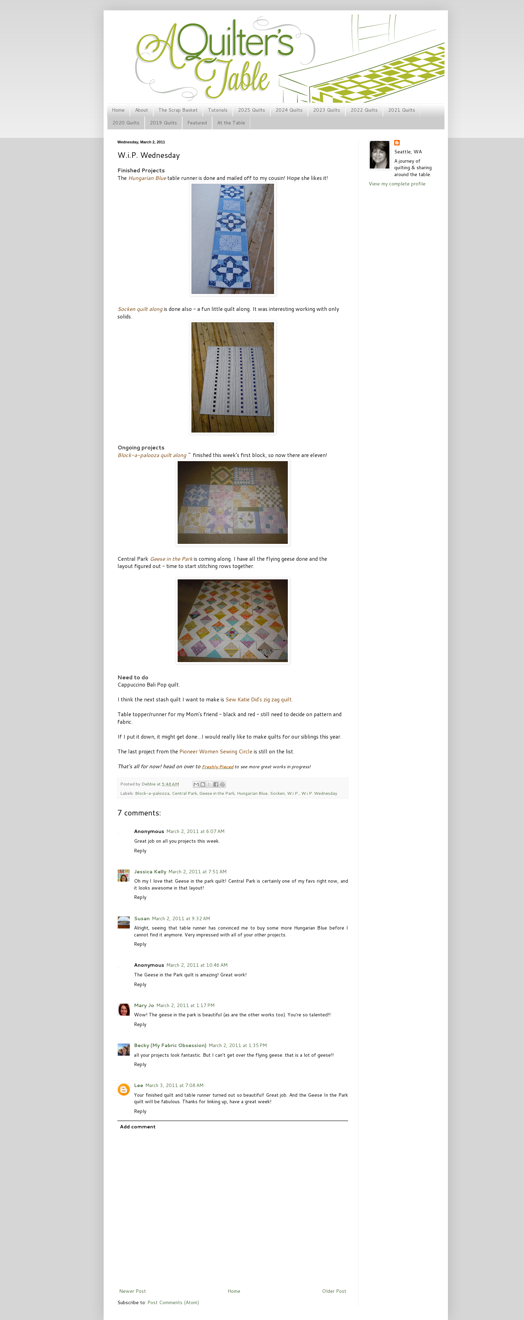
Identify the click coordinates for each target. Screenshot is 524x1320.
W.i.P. (293, 793)
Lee (138, 1085)
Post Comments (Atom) (173, 1302)
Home (118, 109)
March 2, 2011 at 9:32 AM (181, 918)
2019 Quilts (163, 122)
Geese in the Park (216, 793)
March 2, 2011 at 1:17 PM (185, 1005)
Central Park (184, 793)
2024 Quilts (289, 109)
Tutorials (218, 109)
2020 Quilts (125, 122)
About (141, 109)
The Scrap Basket (178, 109)
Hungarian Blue (252, 793)
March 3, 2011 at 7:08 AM (174, 1085)
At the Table (231, 122)
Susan (142, 918)
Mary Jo (144, 1005)
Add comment (138, 1126)
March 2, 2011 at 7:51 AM (197, 871)
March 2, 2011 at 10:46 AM (197, 965)
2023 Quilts (326, 109)
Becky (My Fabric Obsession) (170, 1045)
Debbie (149, 784)
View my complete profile (397, 183)
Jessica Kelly (150, 871)
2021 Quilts (401, 109)
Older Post (334, 1291)
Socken (277, 793)
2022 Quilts (364, 109)
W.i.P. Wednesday (319, 793)
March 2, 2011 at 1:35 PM (238, 1045)
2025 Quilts (251, 109)
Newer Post (132, 1291)
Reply (140, 850)
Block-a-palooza (152, 793)
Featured (197, 122)
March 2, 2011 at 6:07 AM (195, 831)
